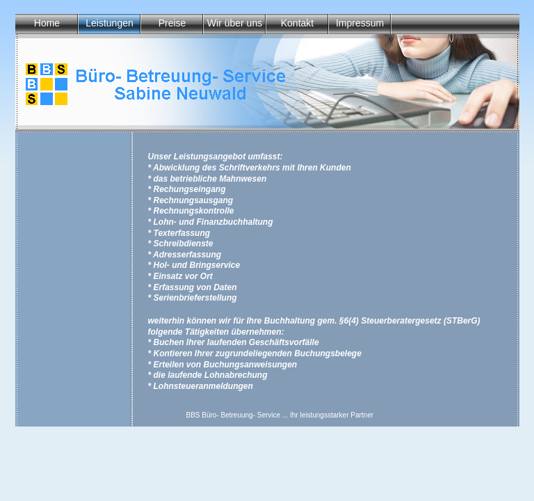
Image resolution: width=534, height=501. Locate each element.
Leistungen (110, 23)
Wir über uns (234, 23)
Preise (172, 23)
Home (47, 23)
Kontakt (297, 23)
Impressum (360, 23)
